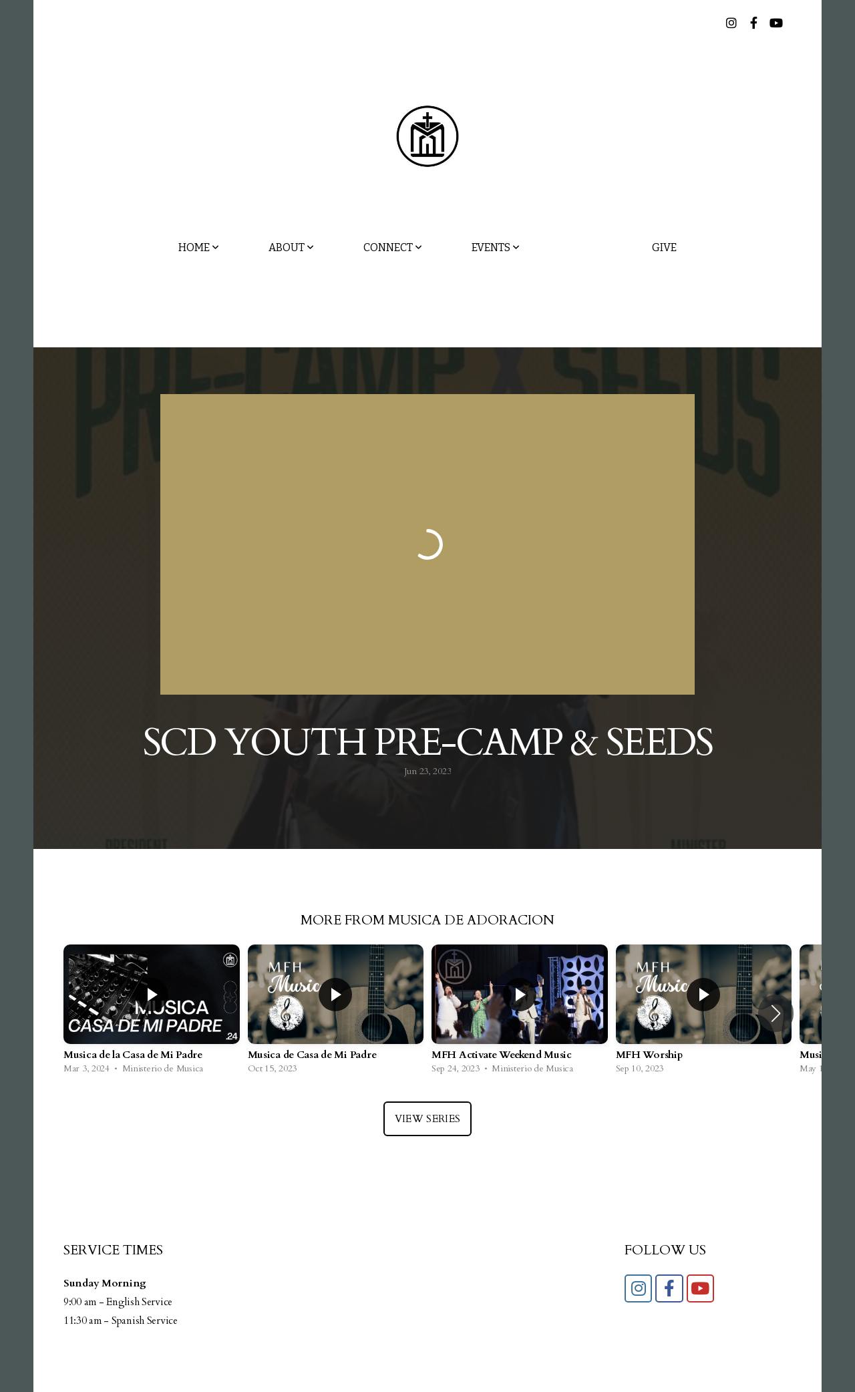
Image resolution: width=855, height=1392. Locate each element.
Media (586, 247)
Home (198, 247)
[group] (151, 1012)
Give (664, 247)
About (291, 247)
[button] (776, 1013)
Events (496, 247)
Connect (392, 247)
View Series (427, 1118)
